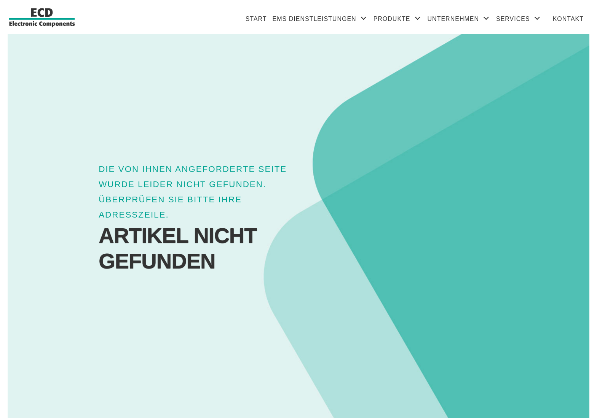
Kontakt (568, 19)
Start (256, 19)
